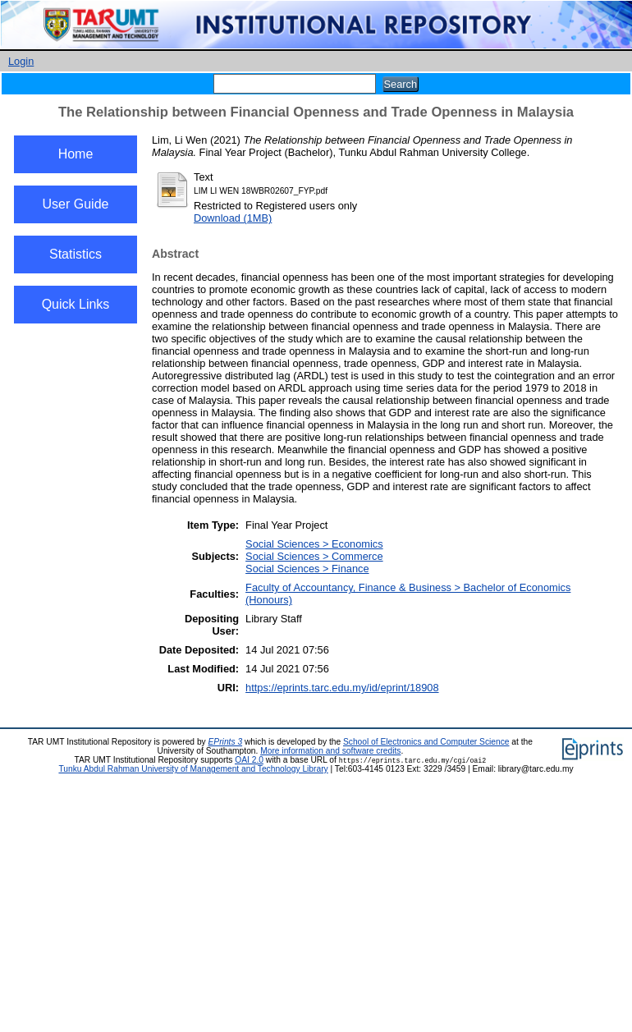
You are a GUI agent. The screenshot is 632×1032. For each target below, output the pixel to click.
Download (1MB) (233, 218)
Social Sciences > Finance (307, 568)
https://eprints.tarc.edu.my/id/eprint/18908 (341, 687)
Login (21, 61)
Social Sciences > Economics (314, 544)
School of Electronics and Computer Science (426, 741)
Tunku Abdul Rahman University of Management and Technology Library (192, 768)
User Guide (76, 204)
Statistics (75, 254)
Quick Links (76, 304)
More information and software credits (330, 750)
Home (76, 154)
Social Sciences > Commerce (314, 556)
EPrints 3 (225, 741)
